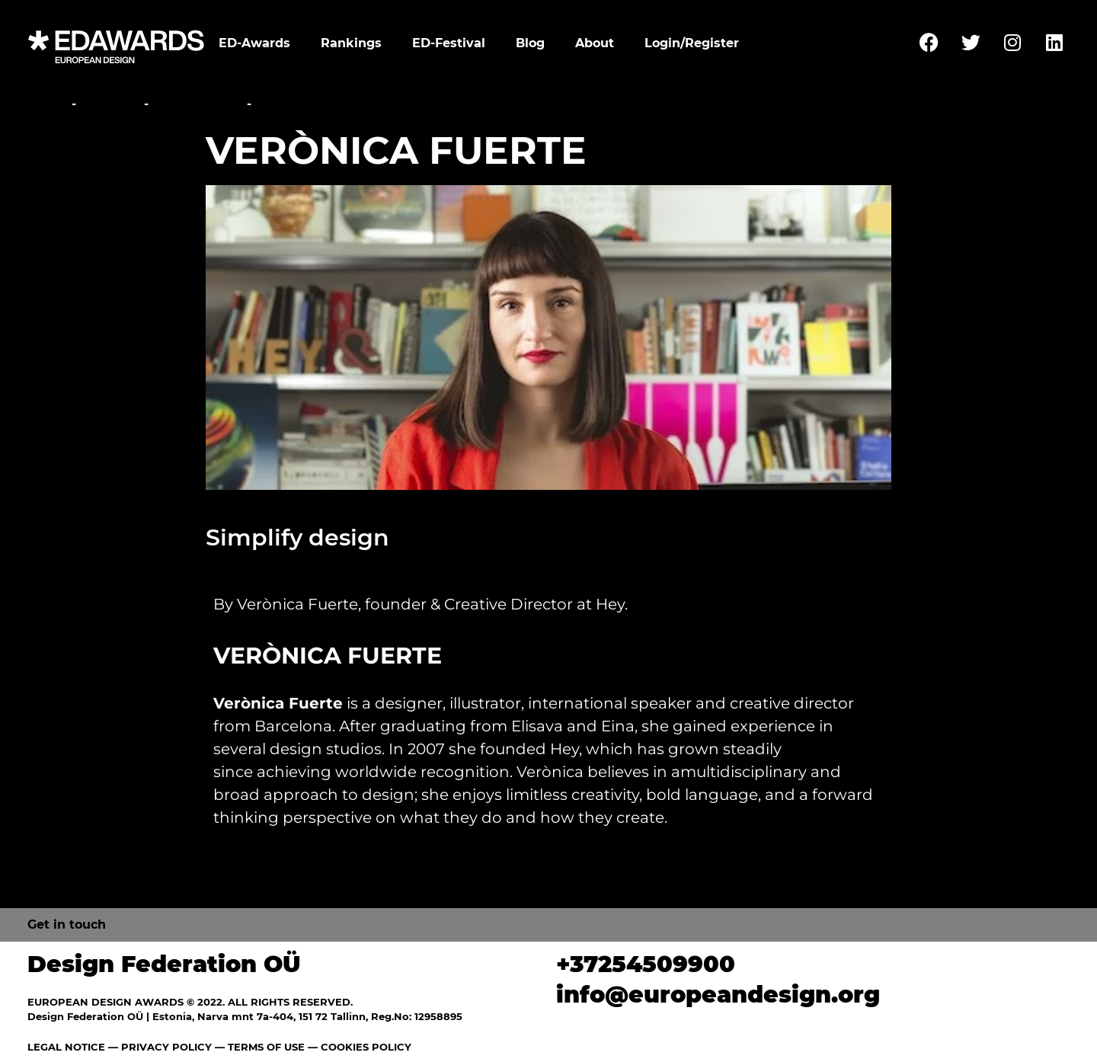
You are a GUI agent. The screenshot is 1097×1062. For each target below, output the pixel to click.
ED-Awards (254, 43)
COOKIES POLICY (366, 1047)
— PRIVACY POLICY (158, 1047)
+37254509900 (645, 964)
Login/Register (691, 43)
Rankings (351, 43)
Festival (110, 104)
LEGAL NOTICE (66, 1047)
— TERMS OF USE (260, 1047)
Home (47, 104)
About (594, 43)
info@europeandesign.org (718, 994)
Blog (530, 43)
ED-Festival (448, 43)
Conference (197, 104)
